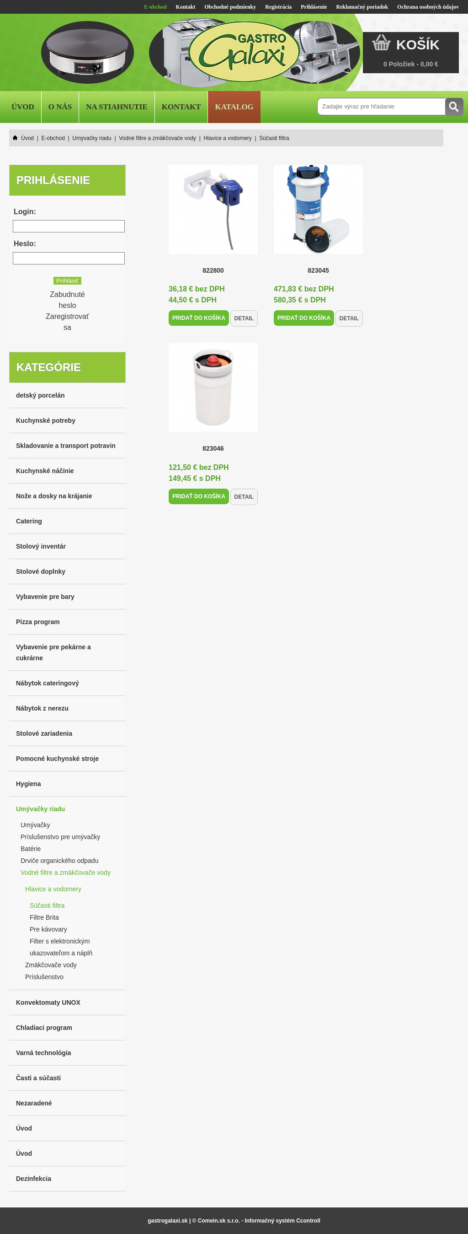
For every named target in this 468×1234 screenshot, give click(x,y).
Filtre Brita (44, 917)
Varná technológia (43, 1052)
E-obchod (155, 7)
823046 (213, 448)
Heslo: (25, 244)
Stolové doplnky (40, 571)
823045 (318, 270)
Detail (244, 318)
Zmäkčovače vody (51, 965)
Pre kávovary (48, 929)
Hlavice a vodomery (53, 889)
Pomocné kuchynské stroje (57, 758)
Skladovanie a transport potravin (66, 445)
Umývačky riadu (40, 809)
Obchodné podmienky (230, 7)
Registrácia (278, 7)
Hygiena (28, 783)
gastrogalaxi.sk (167, 1221)
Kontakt (186, 7)
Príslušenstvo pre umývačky (60, 837)
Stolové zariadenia (44, 733)
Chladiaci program (44, 1027)
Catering (29, 521)
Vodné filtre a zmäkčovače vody (66, 872)
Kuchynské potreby (45, 420)
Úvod (22, 106)
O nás (60, 106)
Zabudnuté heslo (67, 300)
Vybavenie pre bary (45, 596)
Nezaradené (34, 1103)
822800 (213, 270)
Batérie (31, 848)
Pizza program (38, 621)
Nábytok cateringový (47, 683)
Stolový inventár (41, 546)
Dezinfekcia (33, 1178)
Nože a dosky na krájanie (54, 496)
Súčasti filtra (47, 905)
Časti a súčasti (38, 1078)
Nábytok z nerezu (42, 708)
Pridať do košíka (198, 318)
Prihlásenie (314, 7)
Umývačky (35, 825)
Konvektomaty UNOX (48, 1002)
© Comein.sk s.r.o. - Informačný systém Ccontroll (256, 1221)
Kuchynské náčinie (45, 470)
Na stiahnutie (117, 106)
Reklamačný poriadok (362, 7)
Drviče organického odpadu (59, 860)
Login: (25, 212)
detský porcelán (40, 395)
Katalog (234, 106)
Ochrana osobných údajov (428, 7)
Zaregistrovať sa (67, 322)
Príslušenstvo (44, 977)
